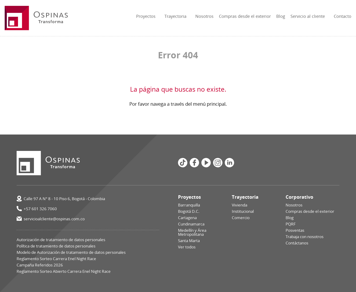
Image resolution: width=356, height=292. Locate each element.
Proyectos (146, 16)
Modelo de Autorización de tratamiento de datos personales (71, 252)
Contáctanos (297, 243)
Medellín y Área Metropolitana (192, 232)
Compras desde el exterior (245, 16)
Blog (280, 16)
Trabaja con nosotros (304, 236)
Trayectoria (175, 16)
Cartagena (187, 217)
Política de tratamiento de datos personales (56, 246)
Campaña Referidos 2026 (40, 265)
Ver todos (187, 247)
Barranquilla (189, 205)
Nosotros (204, 16)
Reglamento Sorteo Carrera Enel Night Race (56, 258)
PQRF (291, 224)
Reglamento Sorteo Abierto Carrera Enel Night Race (64, 271)
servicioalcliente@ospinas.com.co (54, 218)
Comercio (241, 217)
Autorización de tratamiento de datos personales (61, 239)
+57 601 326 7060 (40, 208)
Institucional (243, 211)
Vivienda (239, 205)
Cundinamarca (191, 224)
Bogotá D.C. (189, 211)
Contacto (342, 16)
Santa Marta (189, 240)
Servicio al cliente (308, 16)
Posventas (295, 230)
